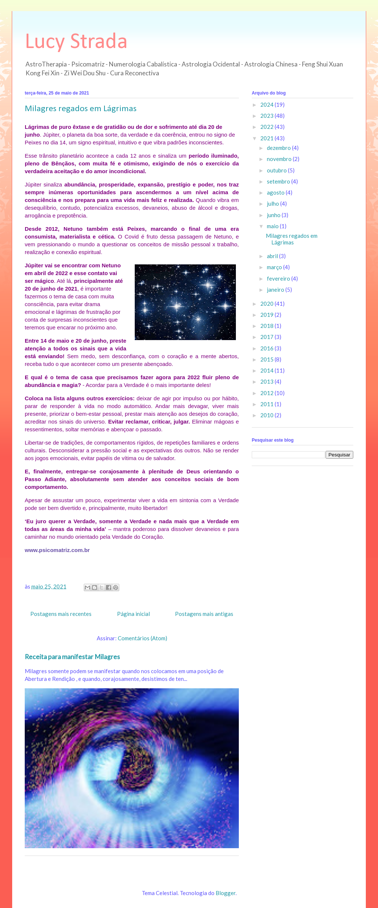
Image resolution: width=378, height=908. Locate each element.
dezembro (279, 147)
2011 (267, 404)
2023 (267, 115)
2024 (267, 104)
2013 (267, 381)
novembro (280, 158)
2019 (267, 314)
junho (274, 215)
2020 (267, 303)
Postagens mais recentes (61, 613)
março (275, 267)
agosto (276, 192)
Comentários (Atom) (142, 638)
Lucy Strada (76, 42)
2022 (267, 126)
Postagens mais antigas (204, 613)
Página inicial (133, 613)
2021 (267, 138)
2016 (267, 348)
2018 (267, 325)
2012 (267, 393)
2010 (267, 415)
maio (273, 226)
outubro (277, 170)
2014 (267, 370)
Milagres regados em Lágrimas (81, 108)
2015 (267, 359)
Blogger (226, 893)
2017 (267, 336)
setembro (279, 181)
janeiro (276, 289)
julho (273, 203)
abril (273, 256)
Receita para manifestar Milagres (72, 657)
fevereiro (279, 278)
